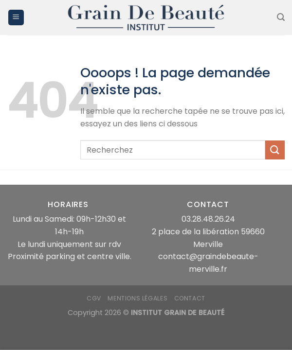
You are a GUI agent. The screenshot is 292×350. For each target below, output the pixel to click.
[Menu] (16, 18)
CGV (94, 298)
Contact (189, 298)
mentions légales (137, 298)
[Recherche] (281, 17)
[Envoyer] (275, 149)
